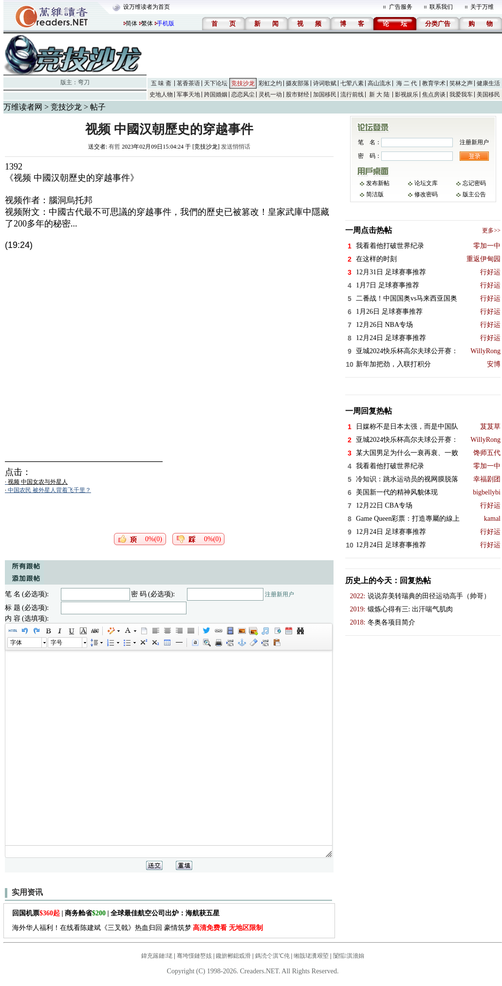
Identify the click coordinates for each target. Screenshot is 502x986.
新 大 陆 (379, 94)
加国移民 (324, 94)
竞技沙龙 (243, 83)
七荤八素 (352, 83)
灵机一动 (270, 94)
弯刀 (84, 82)
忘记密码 (474, 183)
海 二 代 (406, 83)
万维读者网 (22, 107)
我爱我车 (461, 94)
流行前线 (352, 94)
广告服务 (400, 6)
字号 (56, 642)
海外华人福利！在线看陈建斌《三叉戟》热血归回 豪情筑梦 (137, 927)
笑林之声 (461, 83)
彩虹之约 (270, 83)
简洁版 (375, 194)
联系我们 (441, 6)
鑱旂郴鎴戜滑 (233, 955)
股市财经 (297, 94)
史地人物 (161, 94)
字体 (16, 642)
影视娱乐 (406, 94)
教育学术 (434, 83)
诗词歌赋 (324, 83)
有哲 (114, 146)
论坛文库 (426, 183)
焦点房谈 (434, 94)
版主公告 (474, 194)
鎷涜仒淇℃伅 (272, 955)
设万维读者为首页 (146, 6)
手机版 (165, 23)
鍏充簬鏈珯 (156, 955)
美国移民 (488, 94)
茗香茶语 (188, 83)
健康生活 (488, 83)
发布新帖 (378, 183)
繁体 (147, 23)
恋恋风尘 (243, 94)
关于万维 (482, 6)
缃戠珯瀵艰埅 (311, 955)
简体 (131, 23)
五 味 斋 (161, 83)
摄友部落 (297, 83)
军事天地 (188, 94)
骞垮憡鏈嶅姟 (194, 955)
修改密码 (426, 194)
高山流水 (379, 83)
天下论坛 (215, 83)
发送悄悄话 (235, 146)
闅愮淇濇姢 (348, 955)
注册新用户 (279, 594)
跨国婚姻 (215, 94)
